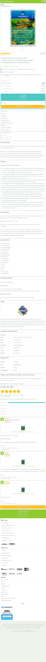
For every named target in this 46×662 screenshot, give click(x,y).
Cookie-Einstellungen (6, 600)
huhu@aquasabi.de (7, 137)
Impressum (4, 590)
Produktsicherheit (23, 120)
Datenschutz (4, 592)
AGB (2, 596)
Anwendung (23, 115)
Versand (25, 99)
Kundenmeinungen (23, 130)
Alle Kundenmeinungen (23, 507)
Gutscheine (4, 580)
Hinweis (23, 113)
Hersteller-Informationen (23, 123)
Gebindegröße (4, 81)
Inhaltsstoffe (23, 118)
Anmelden (35, 399)
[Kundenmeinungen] (6, 53)
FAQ (2, 582)
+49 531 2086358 (6, 139)
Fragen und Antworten (23, 127)
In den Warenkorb (23, 106)
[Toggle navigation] (1, 1)
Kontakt (3, 588)
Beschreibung (23, 111)
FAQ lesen (5, 135)
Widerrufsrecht (4, 594)
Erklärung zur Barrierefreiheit (8, 598)
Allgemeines (23, 125)
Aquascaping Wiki (5, 586)
